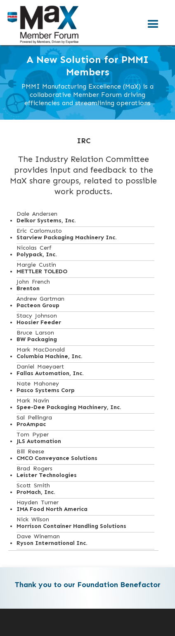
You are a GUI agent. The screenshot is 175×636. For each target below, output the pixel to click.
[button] (153, 24)
